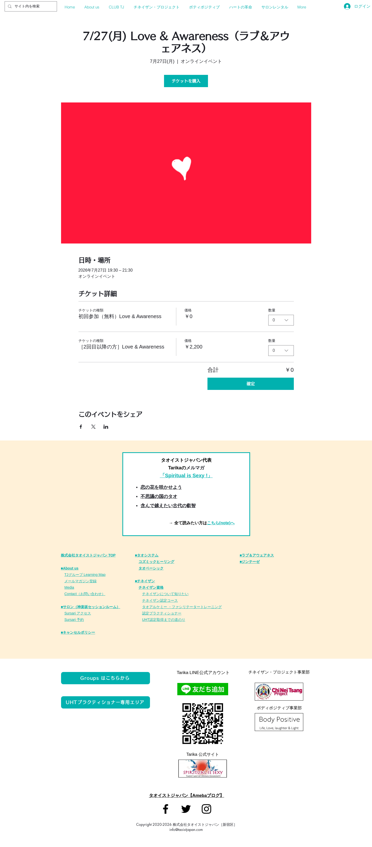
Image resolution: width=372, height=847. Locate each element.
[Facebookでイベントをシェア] (80, 427)
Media (69, 587)
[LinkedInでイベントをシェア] (105, 427)
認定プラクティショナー (161, 613)
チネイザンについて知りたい (165, 594)
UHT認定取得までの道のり (163, 620)
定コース (171, 600)
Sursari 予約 (74, 620)
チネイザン (151, 600)
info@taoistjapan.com (186, 829)
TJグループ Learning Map (85, 575)
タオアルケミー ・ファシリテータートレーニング (182, 607)
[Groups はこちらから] (105, 678)
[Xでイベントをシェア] (93, 427)
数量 (271, 310)
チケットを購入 (186, 81)
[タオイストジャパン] (165, 809)
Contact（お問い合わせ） (84, 594)
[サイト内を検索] (30, 6)
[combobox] (281, 320)
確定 (251, 384)
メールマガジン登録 (80, 581)
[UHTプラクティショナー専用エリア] (105, 702)
